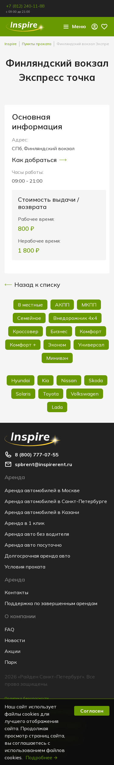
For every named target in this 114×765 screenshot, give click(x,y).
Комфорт (91, 331)
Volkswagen (84, 394)
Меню (74, 26)
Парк (11, 662)
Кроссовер (25, 331)
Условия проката (25, 567)
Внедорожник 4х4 (75, 318)
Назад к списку (32, 284)
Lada (57, 407)
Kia (45, 380)
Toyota (51, 394)
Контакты (16, 592)
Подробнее (42, 757)
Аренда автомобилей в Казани (42, 512)
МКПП (88, 305)
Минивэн (57, 358)
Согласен (91, 711)
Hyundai (20, 380)
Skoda (96, 380)
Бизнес (58, 331)
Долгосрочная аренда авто (37, 556)
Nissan (69, 380)
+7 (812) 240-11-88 (25, 6)
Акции (12, 651)
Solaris (23, 394)
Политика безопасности (27, 698)
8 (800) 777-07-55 (37, 455)
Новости (15, 640)
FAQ (9, 629)
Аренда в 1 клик (24, 523)
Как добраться (39, 160)
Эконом (57, 345)
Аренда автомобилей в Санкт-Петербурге (56, 501)
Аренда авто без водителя (37, 534)
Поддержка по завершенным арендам (51, 603)
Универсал (91, 345)
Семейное (29, 318)
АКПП (62, 305)
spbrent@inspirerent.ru (43, 464)
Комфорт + (23, 345)
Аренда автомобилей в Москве (42, 490)
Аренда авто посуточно (33, 545)
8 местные (30, 305)
